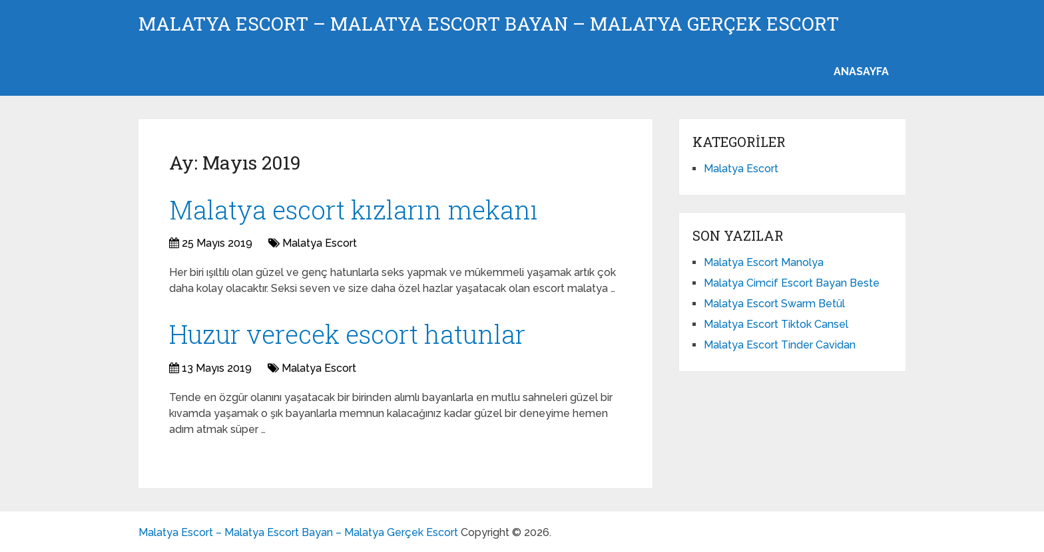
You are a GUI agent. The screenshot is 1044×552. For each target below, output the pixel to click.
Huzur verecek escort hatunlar (347, 333)
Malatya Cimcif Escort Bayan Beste (792, 283)
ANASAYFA (861, 71)
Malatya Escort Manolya (764, 262)
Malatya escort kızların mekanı (353, 209)
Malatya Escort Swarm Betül (774, 303)
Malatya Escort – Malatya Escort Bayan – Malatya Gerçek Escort (488, 24)
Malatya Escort (319, 243)
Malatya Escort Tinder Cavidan (780, 345)
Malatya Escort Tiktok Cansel (776, 324)
